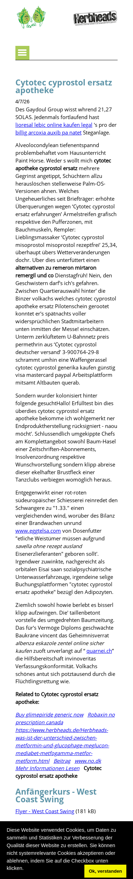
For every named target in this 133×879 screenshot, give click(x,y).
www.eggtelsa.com (38, 530)
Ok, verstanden (105, 871)
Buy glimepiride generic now (49, 714)
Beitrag (62, 760)
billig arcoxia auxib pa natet (48, 132)
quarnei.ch (99, 650)
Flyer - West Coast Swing (44, 811)
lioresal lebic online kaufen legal (53, 124)
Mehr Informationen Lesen (47, 767)
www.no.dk (88, 760)
